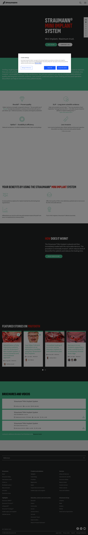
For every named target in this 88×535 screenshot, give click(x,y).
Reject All (50, 68)
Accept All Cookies (62, 68)
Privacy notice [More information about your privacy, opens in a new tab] (38, 63)
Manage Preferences (26, 68)
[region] (44, 63)
